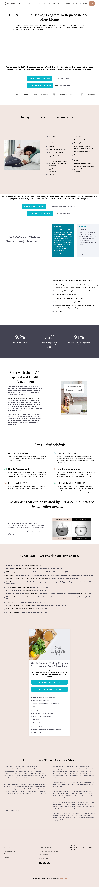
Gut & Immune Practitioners (48, 851)
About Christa (8, 848)
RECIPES (75, 3)
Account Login (44, 858)
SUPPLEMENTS (66, 3)
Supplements (43, 855)
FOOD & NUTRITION (30, 3)
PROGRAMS (42, 3)
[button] (53, 3)
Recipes (6, 857)
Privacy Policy (63, 878)
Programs (7, 854)
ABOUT (21, 3)
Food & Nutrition (9, 851)
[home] (9, 3)
